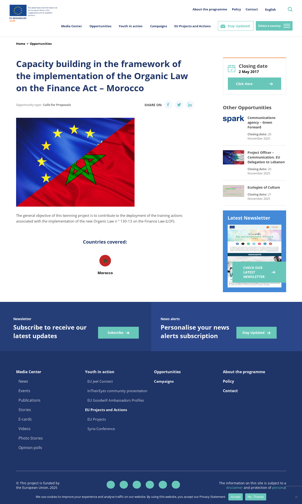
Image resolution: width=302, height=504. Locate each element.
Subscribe (115, 332)
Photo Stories (30, 438)
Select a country (269, 26)
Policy (236, 9)
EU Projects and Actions (192, 26)
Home (20, 43)
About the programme (210, 9)
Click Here (244, 84)
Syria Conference (101, 428)
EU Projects (96, 419)
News (23, 381)
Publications (29, 400)
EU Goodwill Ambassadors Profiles (115, 400)
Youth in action (131, 26)
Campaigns (158, 26)
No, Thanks (256, 497)
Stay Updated (239, 26)
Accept (235, 497)
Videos (24, 428)
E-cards (25, 419)
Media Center (71, 26)
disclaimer (235, 487)
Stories (24, 409)
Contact (252, 9)
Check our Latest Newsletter (254, 272)
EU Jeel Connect (100, 381)
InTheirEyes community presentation (117, 390)
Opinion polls (30, 447)
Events (24, 390)
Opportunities (100, 26)
